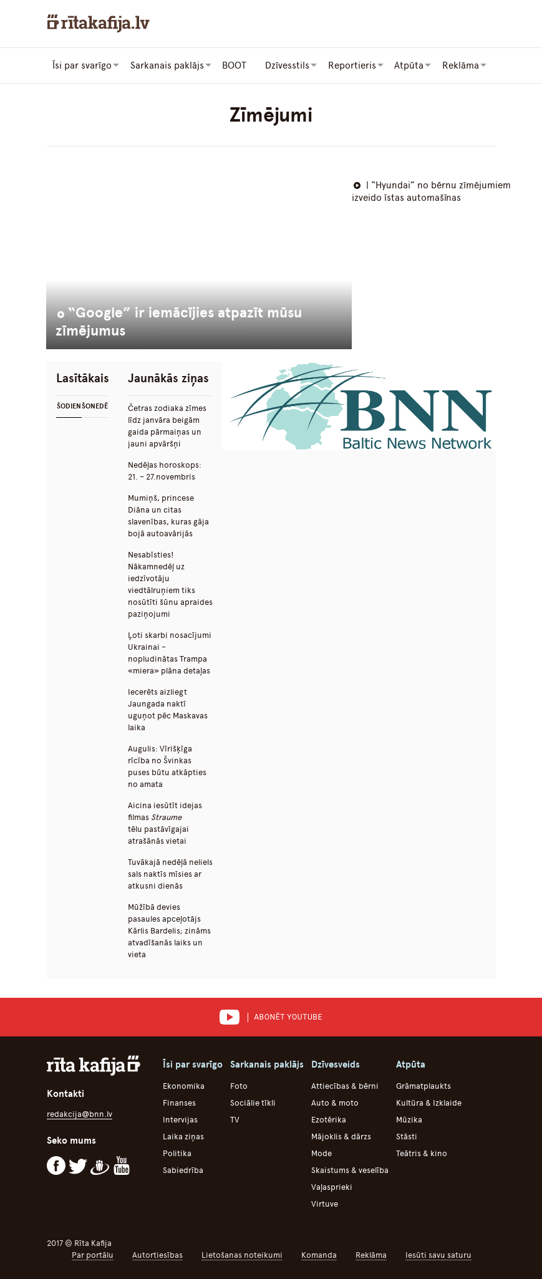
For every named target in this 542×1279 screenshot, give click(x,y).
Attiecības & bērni (345, 1085)
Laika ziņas (183, 1136)
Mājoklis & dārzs (341, 1136)
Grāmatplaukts (423, 1085)
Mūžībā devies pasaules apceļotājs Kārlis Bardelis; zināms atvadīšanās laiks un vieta (169, 930)
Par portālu (93, 1254)
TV (235, 1119)
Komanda (319, 1254)
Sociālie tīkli (253, 1102)
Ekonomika (184, 1085)
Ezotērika (328, 1119)
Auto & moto (335, 1102)
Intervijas (180, 1119)
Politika (177, 1152)
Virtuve (324, 1203)
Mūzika (409, 1119)
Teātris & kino (421, 1152)
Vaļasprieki (331, 1186)
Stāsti (406, 1136)
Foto (239, 1085)
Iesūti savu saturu (438, 1254)
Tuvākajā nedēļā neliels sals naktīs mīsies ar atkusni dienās (170, 873)
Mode (321, 1152)
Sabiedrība (183, 1169)
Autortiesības (157, 1254)
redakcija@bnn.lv (79, 1113)
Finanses (179, 1102)
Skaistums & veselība (350, 1169)
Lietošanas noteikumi (242, 1254)
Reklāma (371, 1254)
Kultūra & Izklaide (429, 1102)
